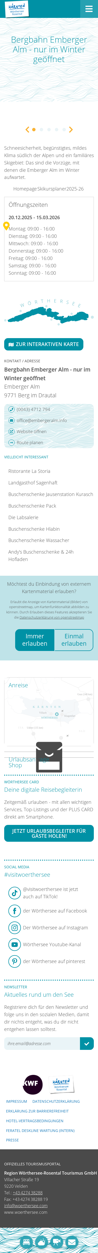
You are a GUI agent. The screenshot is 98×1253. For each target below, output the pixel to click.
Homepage (25, 189)
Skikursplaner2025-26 (60, 189)
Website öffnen (27, 431)
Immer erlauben (34, 640)
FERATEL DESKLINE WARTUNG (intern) (40, 1130)
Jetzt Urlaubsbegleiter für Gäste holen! (49, 833)
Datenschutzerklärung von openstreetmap (52, 617)
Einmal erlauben (74, 640)
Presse (12, 1139)
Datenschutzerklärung (56, 1101)
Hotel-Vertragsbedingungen (35, 1120)
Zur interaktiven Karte (44, 344)
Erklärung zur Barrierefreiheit (37, 1111)
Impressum (16, 1101)
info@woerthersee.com (26, 1206)
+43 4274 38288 (28, 1193)
